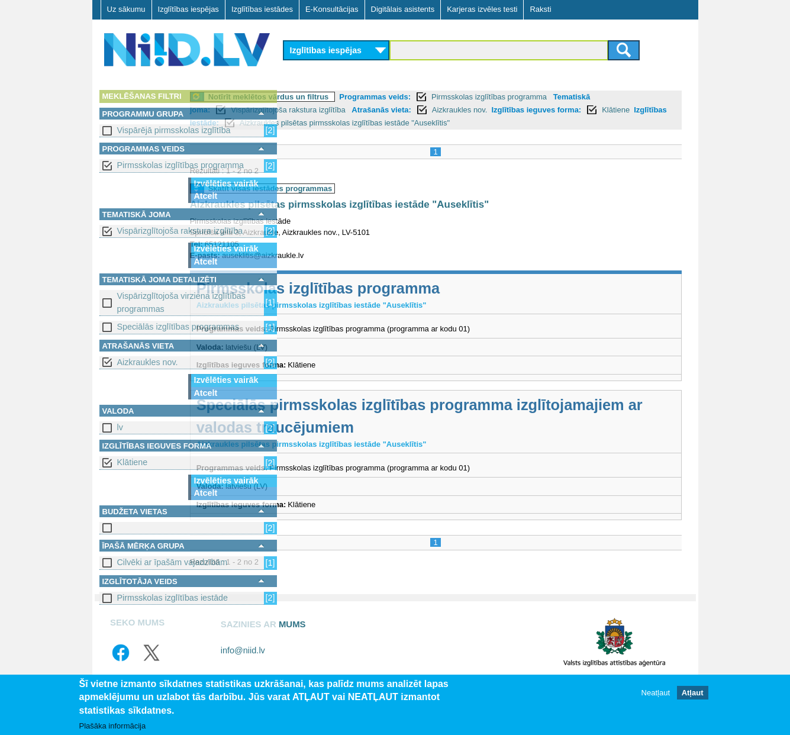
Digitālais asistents (403, 9)
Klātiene (132, 462)
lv (120, 427)
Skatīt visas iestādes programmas (367, 201)
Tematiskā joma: (320, 109)
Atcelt (206, 196)
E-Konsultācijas (332, 9)
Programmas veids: (471, 96)
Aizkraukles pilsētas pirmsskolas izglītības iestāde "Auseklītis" (436, 218)
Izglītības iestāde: (425, 122)
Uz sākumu (126, 9)
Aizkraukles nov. (147, 362)
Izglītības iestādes (262, 9)
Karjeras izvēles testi (482, 9)
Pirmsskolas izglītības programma (180, 165)
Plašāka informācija (112, 725)
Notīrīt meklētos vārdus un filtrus (365, 96)
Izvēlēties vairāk (226, 183)
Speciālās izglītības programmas (178, 326)
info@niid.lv (243, 663)
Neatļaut (655, 692)
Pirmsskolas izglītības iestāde (172, 597)
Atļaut (693, 692)
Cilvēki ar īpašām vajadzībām (172, 562)
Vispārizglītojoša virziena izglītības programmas (181, 302)
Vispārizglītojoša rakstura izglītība (180, 231)
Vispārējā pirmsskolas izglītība (174, 130)
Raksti (540, 9)
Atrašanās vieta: (520, 109)
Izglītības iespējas (188, 9)
